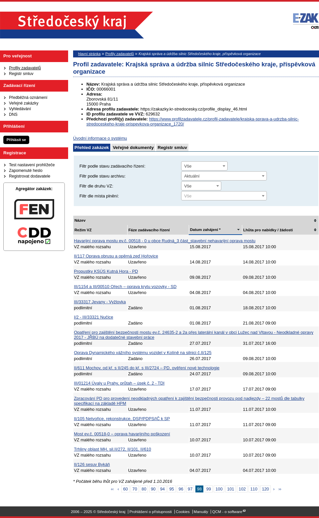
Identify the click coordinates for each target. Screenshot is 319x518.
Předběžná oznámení (28, 97)
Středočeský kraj (76, 25)
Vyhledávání (20, 109)
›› (279, 488)
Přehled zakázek (91, 147)
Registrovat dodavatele (29, 176)
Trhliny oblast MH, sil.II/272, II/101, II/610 (112, 449)
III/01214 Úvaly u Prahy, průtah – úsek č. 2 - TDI (119, 383)
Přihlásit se (16, 140)
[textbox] (223, 196)
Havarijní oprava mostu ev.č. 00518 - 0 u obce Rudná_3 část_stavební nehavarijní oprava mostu (165, 240)
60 (125, 488)
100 (218, 488)
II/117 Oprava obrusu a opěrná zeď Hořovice (116, 256)
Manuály (201, 512)
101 (230, 488)
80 (144, 488)
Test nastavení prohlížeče (32, 165)
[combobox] (204, 166)
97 (190, 488)
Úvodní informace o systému (100, 138)
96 (180, 488)
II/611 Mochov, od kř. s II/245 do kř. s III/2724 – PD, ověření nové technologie (147, 367)
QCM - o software (227, 512)
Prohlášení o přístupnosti (150, 512)
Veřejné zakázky (24, 103)
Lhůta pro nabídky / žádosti (268, 230)
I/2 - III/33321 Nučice (93, 317)
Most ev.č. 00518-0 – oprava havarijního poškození (122, 433)
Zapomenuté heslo (26, 170)
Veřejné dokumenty (133, 147)
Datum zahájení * (205, 230)
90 (153, 488)
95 (171, 488)
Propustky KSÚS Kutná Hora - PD (106, 271)
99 (208, 488)
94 (162, 488)
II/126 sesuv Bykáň (92, 464)
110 (253, 488)
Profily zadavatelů (25, 68)
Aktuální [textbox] (191, 176)
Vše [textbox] (187, 166)
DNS (13, 114)
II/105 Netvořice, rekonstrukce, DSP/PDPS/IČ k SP (122, 418)
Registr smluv (21, 73)
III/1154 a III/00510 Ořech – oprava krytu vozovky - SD (125, 286)
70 (134, 488)
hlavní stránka (89, 54)
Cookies (183, 512)
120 (265, 488)
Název (79, 220)
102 (242, 488)
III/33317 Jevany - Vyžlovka (100, 301)
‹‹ (112, 488)
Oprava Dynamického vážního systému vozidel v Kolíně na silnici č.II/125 (143, 352)
